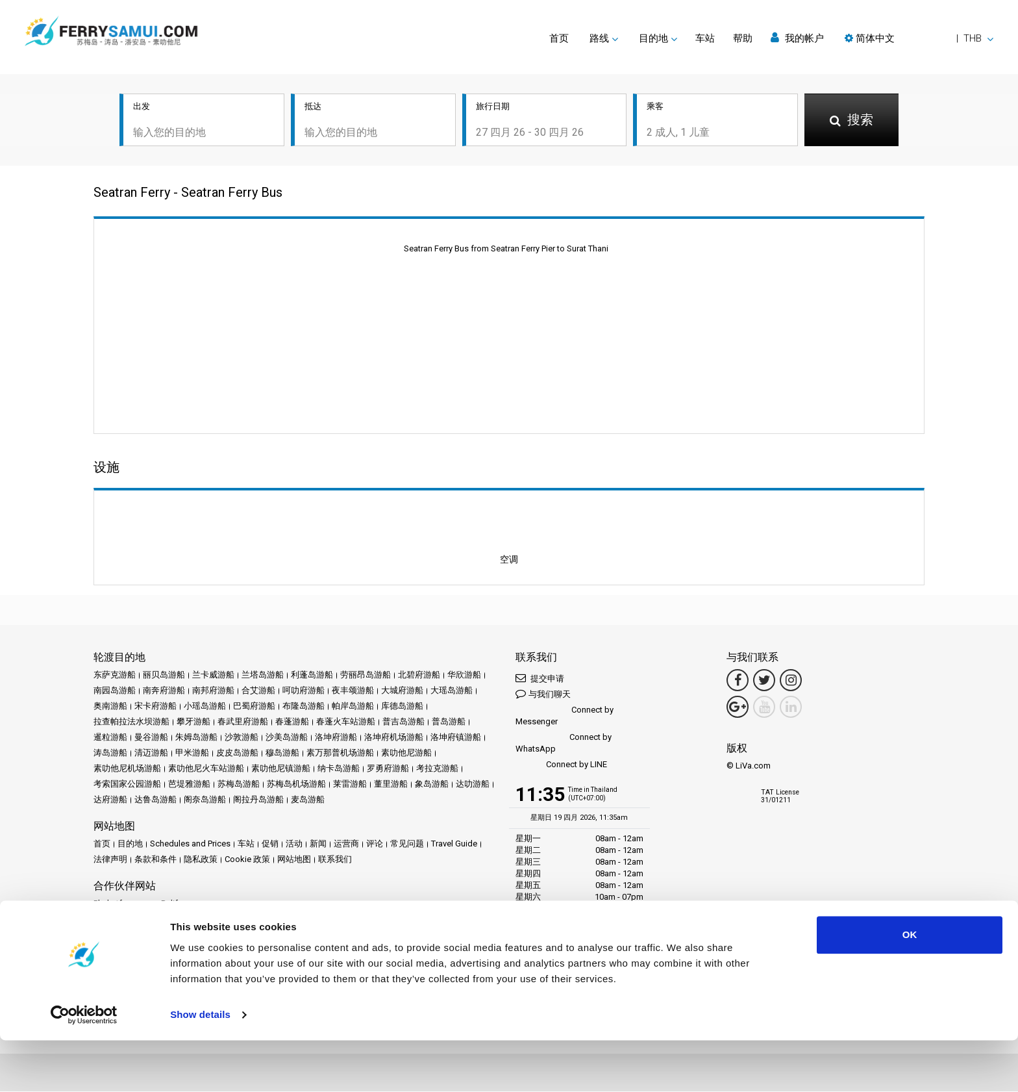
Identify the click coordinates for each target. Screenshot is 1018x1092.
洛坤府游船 (336, 738)
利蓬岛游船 (312, 676)
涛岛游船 (110, 754)
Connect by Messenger (564, 717)
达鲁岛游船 (155, 801)
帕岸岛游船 (353, 707)
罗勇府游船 (388, 769)
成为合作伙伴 (176, 949)
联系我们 (335, 860)
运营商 (346, 845)
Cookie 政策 (247, 860)
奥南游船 (110, 707)
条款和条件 (155, 860)
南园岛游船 (114, 691)
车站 (705, 38)
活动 (294, 845)
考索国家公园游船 (127, 785)
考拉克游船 (437, 769)
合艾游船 (258, 691)
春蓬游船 (292, 723)
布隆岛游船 (303, 707)
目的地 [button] (653, 38)
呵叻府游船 (303, 691)
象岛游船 (432, 785)
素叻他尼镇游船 (280, 769)
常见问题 (407, 845)
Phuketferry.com (123, 904)
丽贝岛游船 (164, 676)
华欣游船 (464, 676)
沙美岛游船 (287, 738)
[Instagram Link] (791, 681)
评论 (374, 845)
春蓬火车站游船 (345, 723)
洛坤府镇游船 (455, 738)
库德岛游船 (402, 707)
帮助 (742, 38)
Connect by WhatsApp (563, 744)
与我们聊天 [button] (543, 694)
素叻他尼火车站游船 (206, 769)
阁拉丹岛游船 (258, 801)
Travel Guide (454, 845)
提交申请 (539, 679)
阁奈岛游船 (205, 801)
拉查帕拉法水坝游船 (131, 723)
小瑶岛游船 (205, 707)
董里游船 (391, 785)
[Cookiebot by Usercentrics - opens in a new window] (84, 1066)
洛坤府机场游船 (393, 738)
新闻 (318, 845)
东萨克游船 (114, 676)
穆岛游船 (282, 754)
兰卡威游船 (213, 676)
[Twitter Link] (764, 681)
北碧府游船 (419, 676)
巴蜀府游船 (254, 707)
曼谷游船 (151, 738)
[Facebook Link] (737, 681)
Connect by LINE (561, 766)
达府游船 (110, 801)
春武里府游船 (242, 723)
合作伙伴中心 (118, 949)
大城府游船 (402, 691)
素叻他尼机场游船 (127, 769)
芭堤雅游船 (189, 785)
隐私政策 (200, 860)
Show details (200, 1066)
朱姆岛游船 (196, 738)
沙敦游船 (241, 738)
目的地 (130, 845)
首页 (559, 38)
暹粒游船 (110, 738)
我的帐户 (797, 38)
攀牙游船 (193, 723)
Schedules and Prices (190, 845)
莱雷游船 (350, 785)
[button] (919, 38)
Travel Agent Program (249, 949)
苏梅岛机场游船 (296, 785)
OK (909, 986)
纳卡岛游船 (338, 769)
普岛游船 (449, 723)
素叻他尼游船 (406, 754)
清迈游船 (151, 754)
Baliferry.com (185, 904)
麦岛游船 (308, 801)
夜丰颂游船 (353, 691)
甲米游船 (192, 754)
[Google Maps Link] (737, 708)
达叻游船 (473, 785)
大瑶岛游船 (451, 691)
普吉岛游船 (403, 723)
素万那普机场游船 (340, 754)
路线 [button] (599, 38)
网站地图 (294, 860)
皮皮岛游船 (237, 754)
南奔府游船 (164, 691)
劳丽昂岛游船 (365, 676)
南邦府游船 (213, 691)
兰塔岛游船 (263, 676)
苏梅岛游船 (238, 785)
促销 (270, 845)
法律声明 (110, 860)
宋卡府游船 (155, 707)
